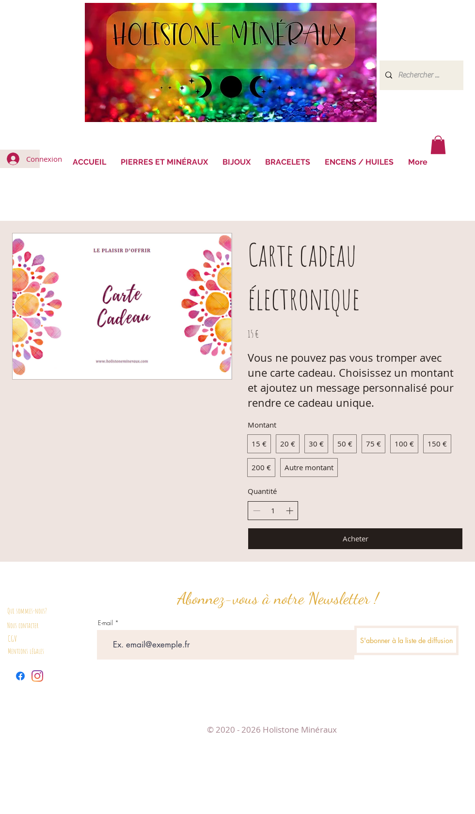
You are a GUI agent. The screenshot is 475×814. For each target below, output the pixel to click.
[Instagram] (37, 676)
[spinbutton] (273, 511)
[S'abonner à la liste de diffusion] (406, 640)
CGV (12, 638)
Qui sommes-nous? (27, 610)
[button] (438, 145)
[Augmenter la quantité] (289, 511)
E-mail (105, 623)
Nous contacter (22, 625)
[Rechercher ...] (420, 75)
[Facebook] (20, 676)
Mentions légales (26, 651)
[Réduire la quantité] (256, 511)
